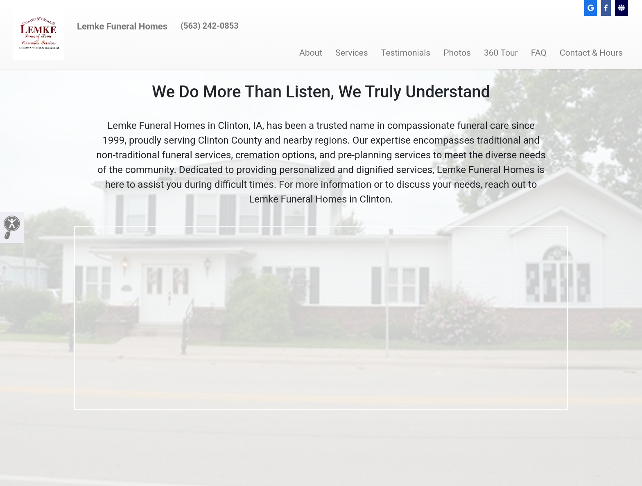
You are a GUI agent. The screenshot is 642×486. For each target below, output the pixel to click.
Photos (457, 52)
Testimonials (406, 52)
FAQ (539, 52)
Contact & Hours (591, 52)
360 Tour (501, 52)
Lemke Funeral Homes (122, 26)
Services (351, 52)
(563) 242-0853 (210, 26)
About (310, 52)
